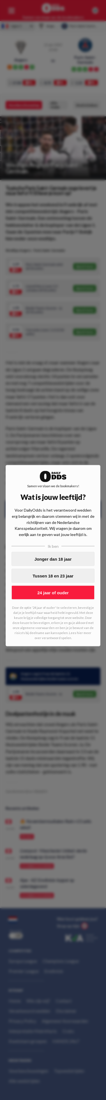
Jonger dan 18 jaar (53, 558)
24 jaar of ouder (53, 592)
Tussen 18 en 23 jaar (53, 575)
